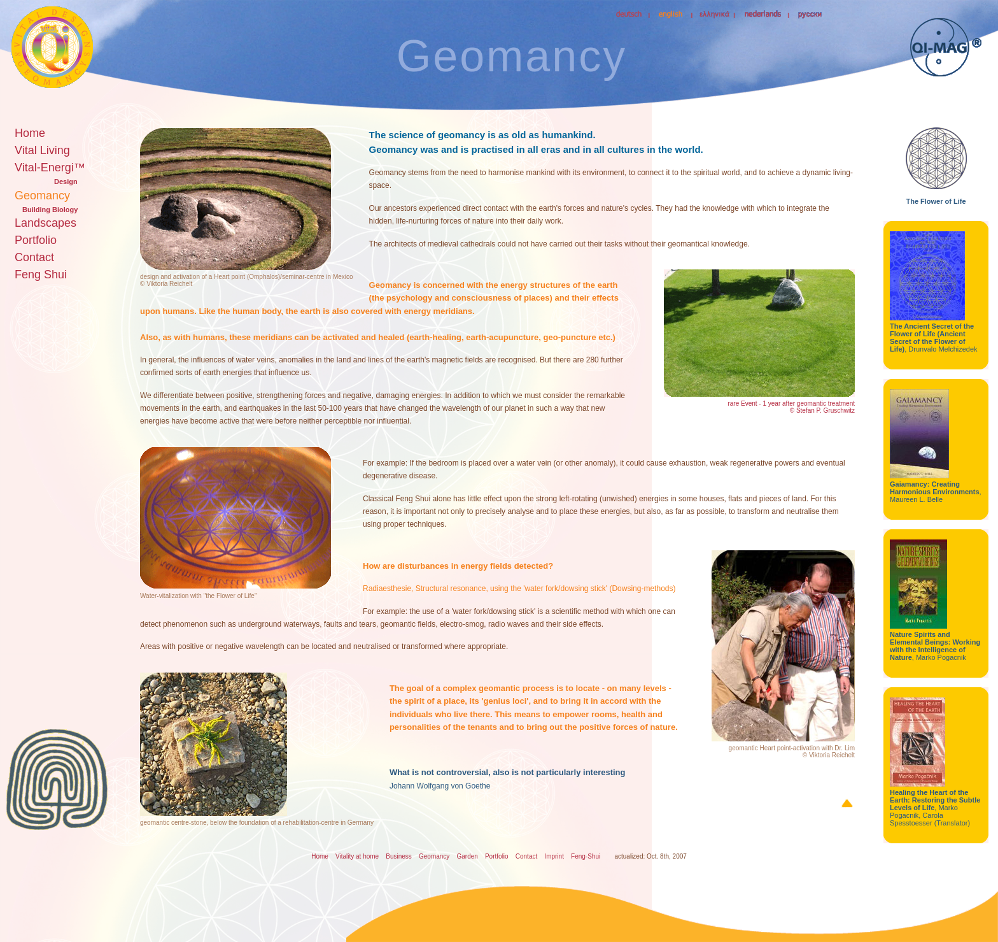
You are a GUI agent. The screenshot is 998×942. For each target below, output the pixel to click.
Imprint (554, 856)
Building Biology (50, 209)
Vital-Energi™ (50, 167)
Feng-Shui (585, 856)
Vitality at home (357, 856)
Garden (466, 856)
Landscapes (45, 223)
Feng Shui (41, 274)
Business (399, 856)
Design (66, 181)
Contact (34, 257)
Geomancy (42, 195)
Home (30, 133)
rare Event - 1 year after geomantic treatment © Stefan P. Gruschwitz (791, 407)
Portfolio (36, 240)
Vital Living (42, 150)
